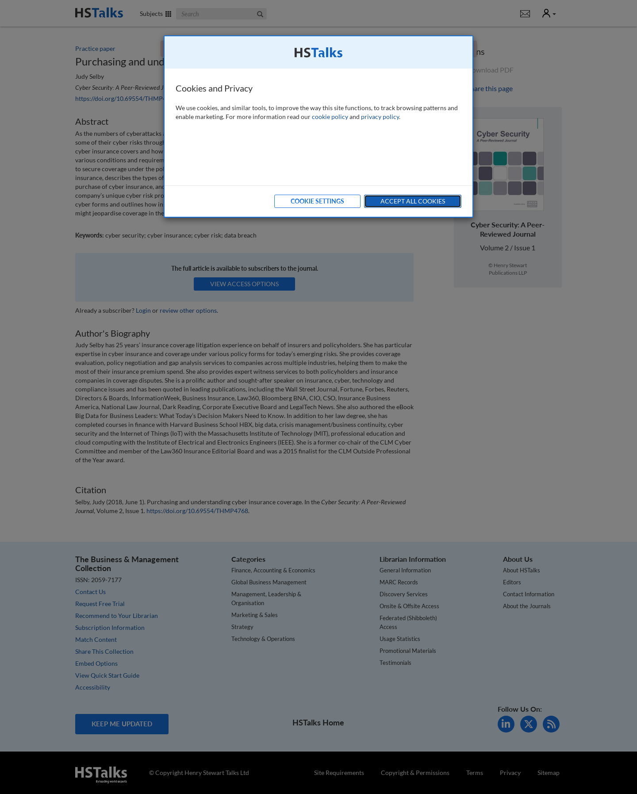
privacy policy (380, 116)
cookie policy (330, 116)
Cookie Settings (317, 201)
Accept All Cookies (412, 201)
